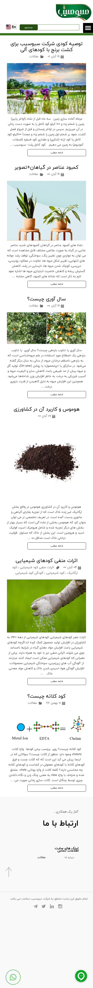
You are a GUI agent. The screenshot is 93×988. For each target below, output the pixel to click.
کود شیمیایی (55, 573)
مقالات (33, 56)
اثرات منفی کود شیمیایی (37, 567)
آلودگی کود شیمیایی (29, 573)
